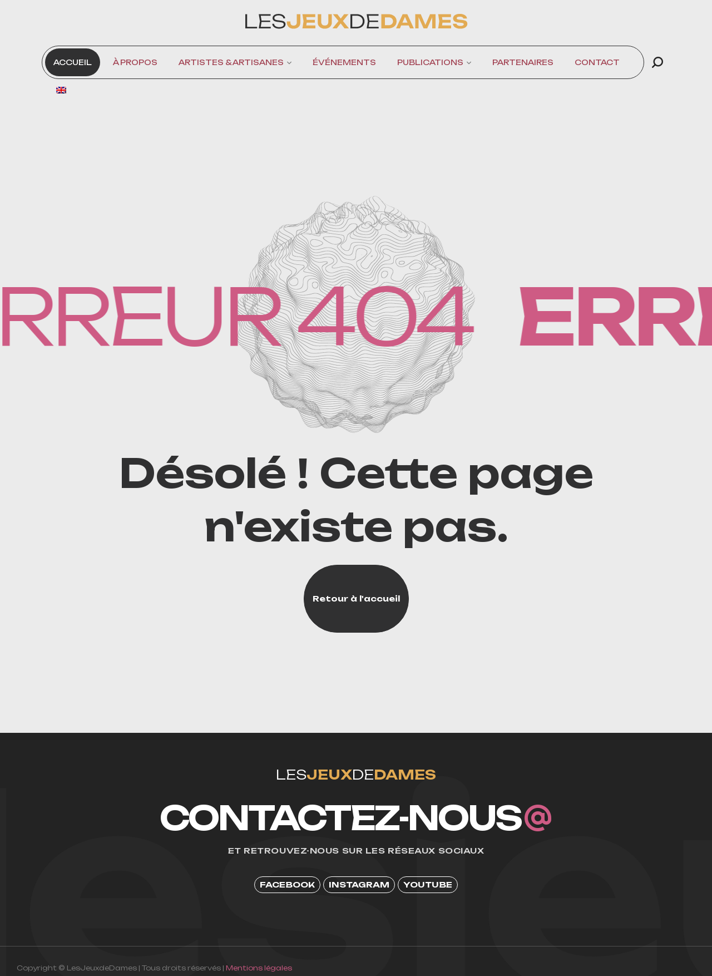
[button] (658, 62)
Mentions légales (259, 968)
